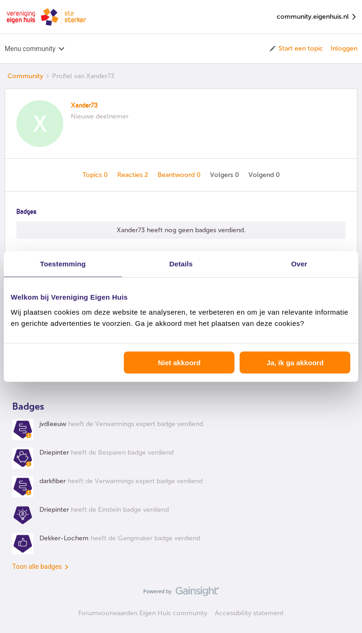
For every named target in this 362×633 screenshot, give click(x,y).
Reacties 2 (133, 175)
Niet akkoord (179, 362)
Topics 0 (96, 175)
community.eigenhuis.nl (317, 17)
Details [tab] (181, 264)
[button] (295, 48)
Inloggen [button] (344, 48)
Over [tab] (299, 264)
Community (25, 76)
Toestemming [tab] (63, 264)
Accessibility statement (249, 613)
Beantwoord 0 (180, 175)
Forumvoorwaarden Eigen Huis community (142, 613)
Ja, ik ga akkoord (295, 362)
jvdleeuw (52, 424)
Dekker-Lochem (64, 538)
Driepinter (54, 452)
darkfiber (52, 481)
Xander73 (84, 106)
